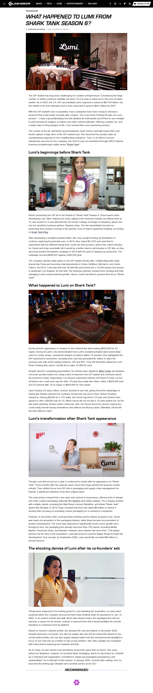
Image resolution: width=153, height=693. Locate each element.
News (39, 3)
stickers (76, 500)
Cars (59, 3)
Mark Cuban (105, 371)
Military (92, 3)
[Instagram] (115, 4)
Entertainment (75, 3)
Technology (32, 11)
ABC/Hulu (123, 88)
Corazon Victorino (36, 29)
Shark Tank (73, 144)
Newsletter (141, 4)
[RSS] (130, 4)
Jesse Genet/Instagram (116, 605)
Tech (49, 3)
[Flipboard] (125, 4)
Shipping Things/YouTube (115, 475)
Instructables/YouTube (116, 208)
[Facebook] (110, 4)
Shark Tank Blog (39, 232)
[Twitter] (120, 4)
